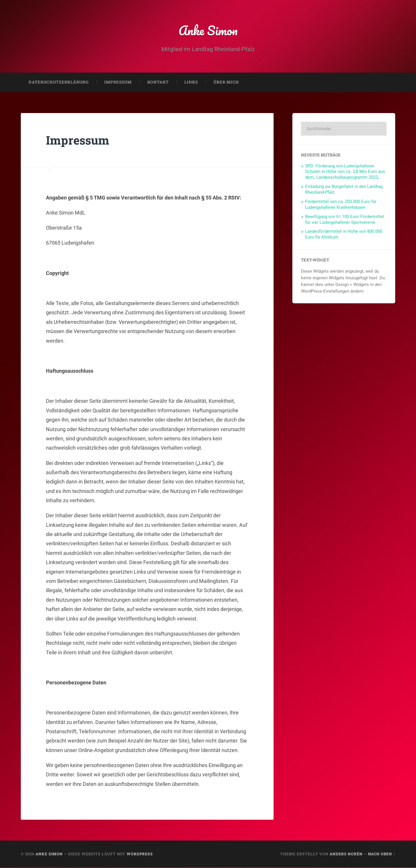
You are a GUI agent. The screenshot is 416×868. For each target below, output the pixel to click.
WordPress (140, 854)
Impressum (118, 82)
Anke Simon (208, 30)
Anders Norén (346, 854)
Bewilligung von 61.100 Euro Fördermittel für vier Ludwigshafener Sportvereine (344, 220)
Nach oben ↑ (381, 854)
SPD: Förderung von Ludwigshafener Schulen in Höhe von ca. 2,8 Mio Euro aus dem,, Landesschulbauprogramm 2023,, (345, 172)
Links (191, 82)
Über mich (226, 82)
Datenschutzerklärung (59, 82)
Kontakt (158, 82)
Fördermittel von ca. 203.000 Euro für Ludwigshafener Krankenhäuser (340, 205)
